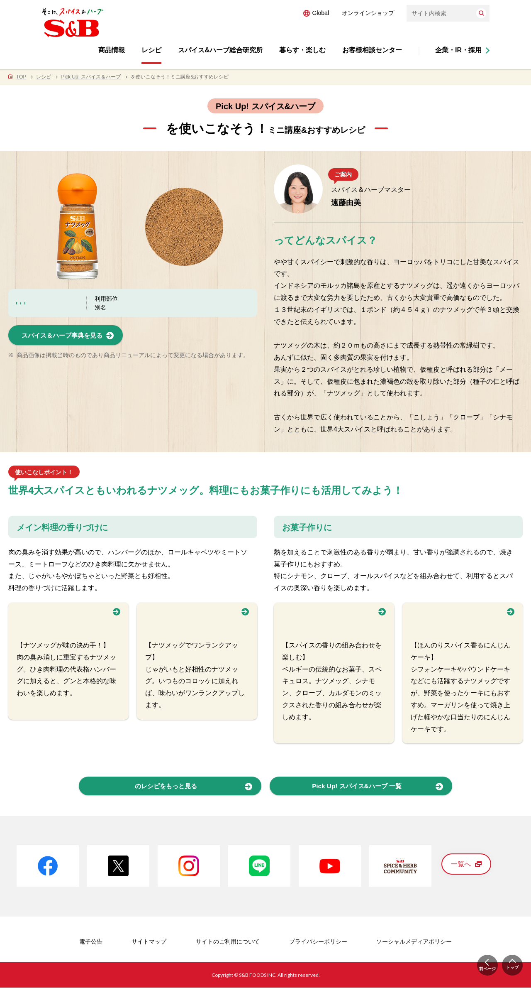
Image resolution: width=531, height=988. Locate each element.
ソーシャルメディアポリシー (414, 942)
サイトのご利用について (228, 942)
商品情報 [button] (111, 50)
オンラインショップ (368, 13)
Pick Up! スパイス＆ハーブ (91, 77)
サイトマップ (149, 942)
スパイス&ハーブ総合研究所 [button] (220, 50)
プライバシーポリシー (318, 942)
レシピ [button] (151, 50)
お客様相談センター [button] (372, 50)
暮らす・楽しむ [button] (302, 50)
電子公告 (90, 942)
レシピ (43, 77)
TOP (21, 77)
